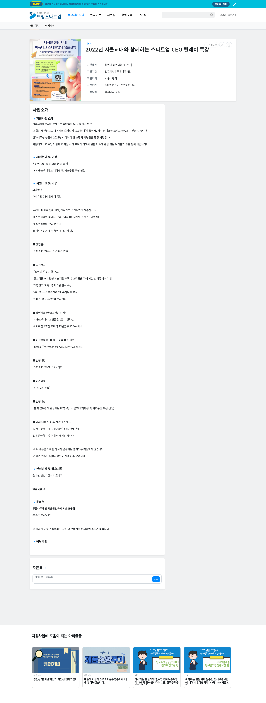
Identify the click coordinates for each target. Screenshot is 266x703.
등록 (156, 579)
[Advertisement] (202, 133)
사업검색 (34, 25)
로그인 (223, 14)
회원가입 (232, 14)
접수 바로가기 (55, 475)
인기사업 (50, 25)
